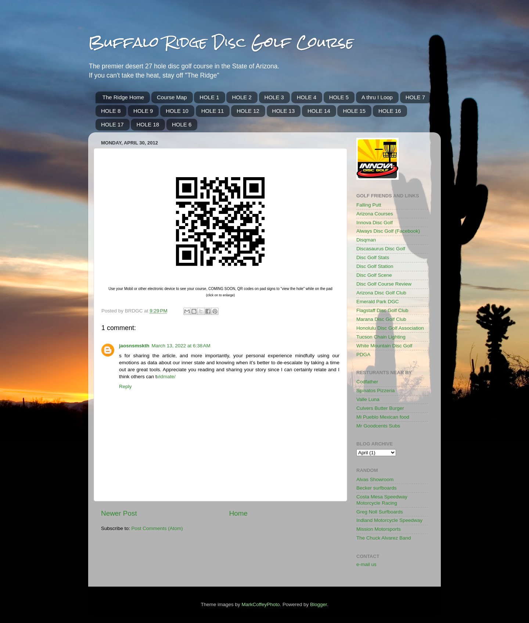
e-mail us (366, 564)
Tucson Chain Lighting (381, 337)
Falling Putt (368, 205)
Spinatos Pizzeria (375, 390)
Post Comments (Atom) (157, 528)
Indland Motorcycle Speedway (389, 520)
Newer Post (119, 513)
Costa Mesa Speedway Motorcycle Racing (381, 499)
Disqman (366, 240)
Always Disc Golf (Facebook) (388, 231)
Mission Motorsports (378, 529)
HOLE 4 (306, 97)
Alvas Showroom (374, 479)
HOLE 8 (110, 111)
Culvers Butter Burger (380, 408)
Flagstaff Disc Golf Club (382, 310)
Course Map (172, 97)
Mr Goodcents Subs (378, 426)
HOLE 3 (274, 97)
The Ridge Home (123, 97)
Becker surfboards (376, 488)
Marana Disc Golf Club (381, 319)
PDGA (363, 354)
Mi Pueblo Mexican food (382, 417)
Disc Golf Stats (372, 257)
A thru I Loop (377, 97)
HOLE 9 (143, 111)
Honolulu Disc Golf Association (390, 328)
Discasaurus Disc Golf (380, 248)
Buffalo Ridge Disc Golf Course (221, 42)
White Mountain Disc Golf (384, 345)
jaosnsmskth (134, 345)
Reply (125, 386)
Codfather (367, 381)
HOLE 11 (212, 111)
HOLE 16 (389, 111)
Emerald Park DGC (377, 301)
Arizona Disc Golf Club (381, 293)
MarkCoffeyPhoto (260, 604)
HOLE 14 (318, 111)
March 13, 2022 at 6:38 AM (181, 345)
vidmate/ (166, 376)
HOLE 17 (112, 124)
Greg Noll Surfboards (379, 512)
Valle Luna (367, 399)
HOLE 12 (248, 111)
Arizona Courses (374, 213)
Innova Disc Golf (374, 222)
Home (238, 513)
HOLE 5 (339, 97)
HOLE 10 (177, 111)
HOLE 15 (354, 111)
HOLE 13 (283, 111)
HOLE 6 (181, 124)
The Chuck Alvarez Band (383, 538)
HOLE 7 (415, 97)
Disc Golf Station (374, 266)
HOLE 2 (241, 97)
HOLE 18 (147, 124)
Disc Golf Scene (374, 275)
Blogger (318, 604)
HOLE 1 (209, 97)
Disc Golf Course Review (383, 284)
